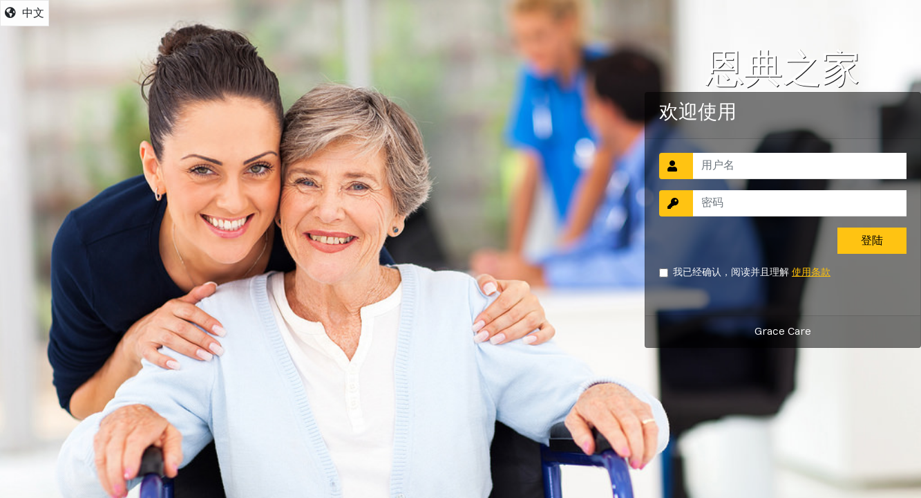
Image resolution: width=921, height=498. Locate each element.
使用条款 (811, 272)
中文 (24, 13)
